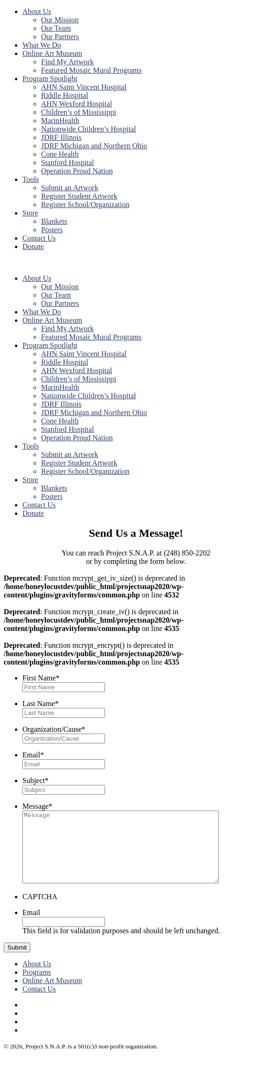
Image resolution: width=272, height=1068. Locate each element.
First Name (41, 678)
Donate (33, 246)
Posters (52, 230)
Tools (30, 179)
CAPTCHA (39, 911)
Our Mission (59, 20)
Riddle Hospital (64, 95)
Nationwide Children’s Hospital (88, 129)
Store (30, 213)
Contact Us (39, 238)
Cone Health (59, 154)
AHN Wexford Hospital (76, 104)
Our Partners (60, 37)
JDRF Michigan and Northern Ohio (94, 146)
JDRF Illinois (61, 137)
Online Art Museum (52, 53)
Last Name (40, 703)
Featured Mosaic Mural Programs (91, 70)
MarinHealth (60, 121)
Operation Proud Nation (77, 171)
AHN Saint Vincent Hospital (83, 87)
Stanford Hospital (67, 162)
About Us (36, 11)
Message (37, 806)
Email (33, 755)
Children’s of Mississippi (78, 112)
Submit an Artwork (69, 188)
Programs (36, 986)
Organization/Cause (53, 729)
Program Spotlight (49, 79)
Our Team (56, 28)
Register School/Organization (85, 204)
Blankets (54, 221)
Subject (35, 780)
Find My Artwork (67, 62)
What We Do (41, 45)
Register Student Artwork (79, 196)
